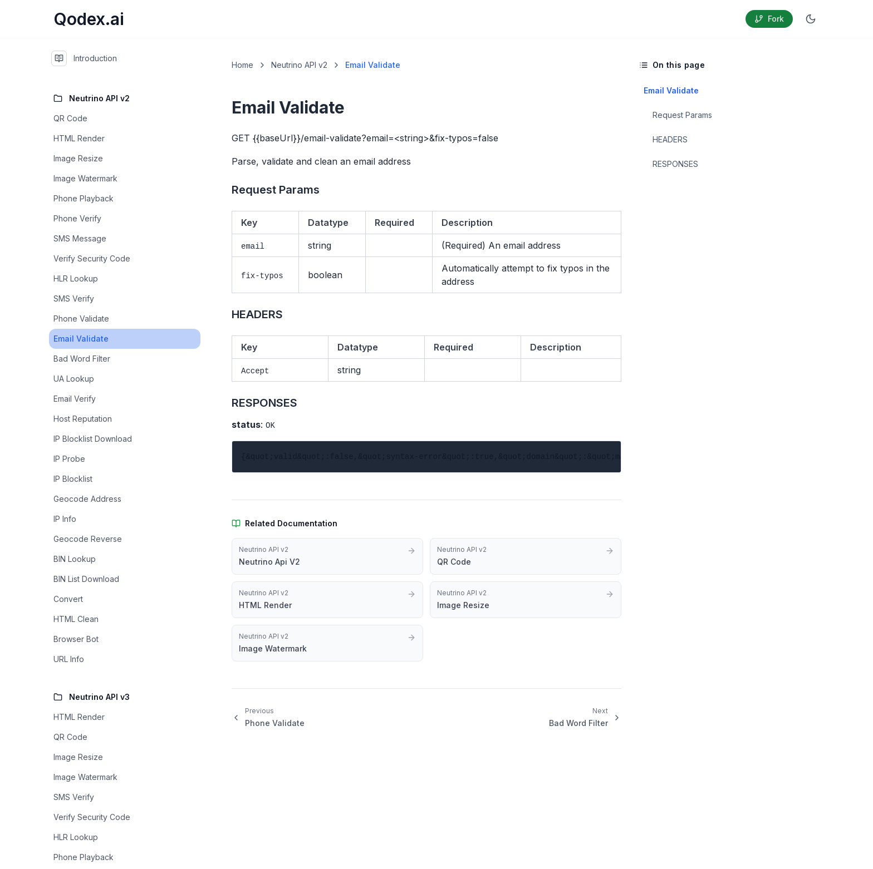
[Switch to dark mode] (811, 19)
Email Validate (671, 90)
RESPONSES (675, 164)
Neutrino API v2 (299, 65)
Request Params (682, 115)
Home (242, 65)
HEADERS (670, 139)
